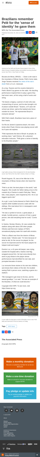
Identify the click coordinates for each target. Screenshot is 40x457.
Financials (6, 431)
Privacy (6, 425)
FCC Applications (8, 433)
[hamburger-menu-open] (2, 2)
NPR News (11, 326)
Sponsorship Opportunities (11, 424)
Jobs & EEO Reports (9, 436)
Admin (5, 427)
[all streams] (37, 455)
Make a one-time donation (20, 376)
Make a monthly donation (20, 361)
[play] (3, 455)
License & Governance (10, 430)
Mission (6, 421)
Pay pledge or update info (20, 391)
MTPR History (7, 422)
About (5, 418)
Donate (34, 2)
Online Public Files (9, 434)
